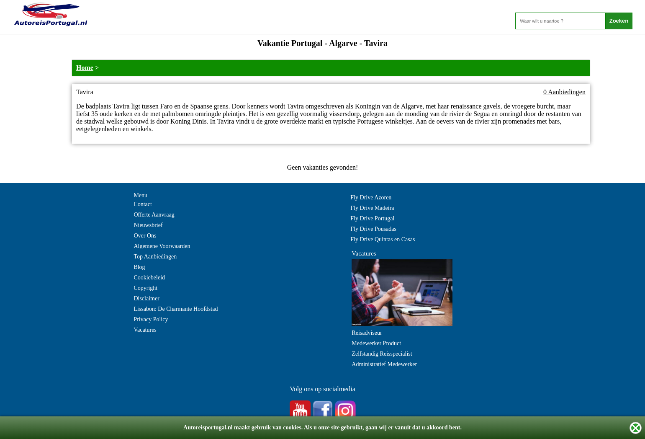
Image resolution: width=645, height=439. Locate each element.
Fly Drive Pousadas (373, 229)
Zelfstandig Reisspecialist (382, 354)
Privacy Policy (151, 319)
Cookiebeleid (149, 277)
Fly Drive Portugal (372, 218)
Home (84, 67)
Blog (139, 267)
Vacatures (145, 330)
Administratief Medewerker (384, 364)
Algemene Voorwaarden (162, 246)
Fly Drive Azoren (370, 197)
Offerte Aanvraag (154, 215)
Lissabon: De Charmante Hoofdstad (176, 309)
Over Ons (145, 235)
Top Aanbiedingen (155, 256)
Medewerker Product (376, 343)
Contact (143, 204)
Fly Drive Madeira (372, 208)
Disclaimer (146, 298)
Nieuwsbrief (148, 225)
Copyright (145, 288)
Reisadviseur (367, 333)
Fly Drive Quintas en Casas (382, 239)
